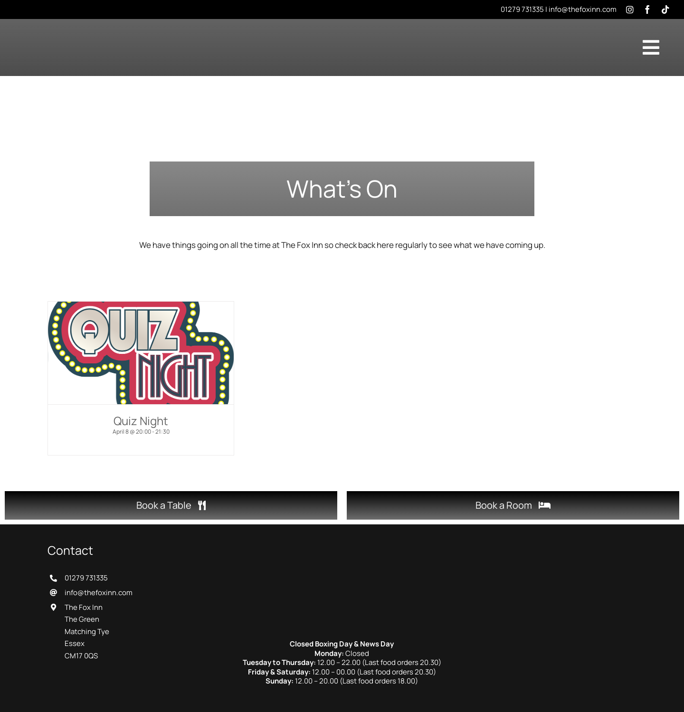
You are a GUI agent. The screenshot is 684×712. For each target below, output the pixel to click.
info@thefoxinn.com (583, 9)
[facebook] (647, 9)
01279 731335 (522, 9)
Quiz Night (141, 420)
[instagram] (630, 9)
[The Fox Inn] (342, 547)
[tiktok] (665, 9)
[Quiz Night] (141, 353)
